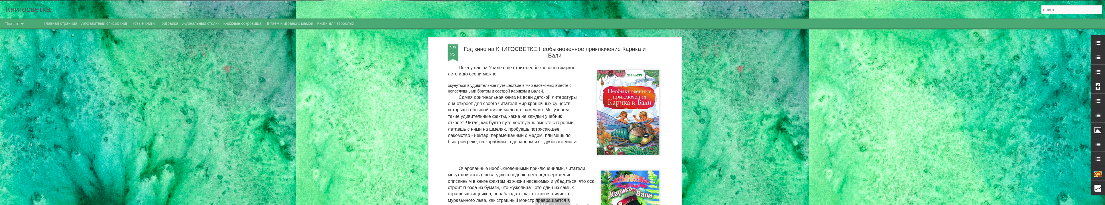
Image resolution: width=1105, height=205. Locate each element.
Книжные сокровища (242, 23)
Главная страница (61, 23)
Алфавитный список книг (105, 23)
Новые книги (143, 23)
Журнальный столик (201, 23)
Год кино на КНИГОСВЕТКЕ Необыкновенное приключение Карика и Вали (555, 52)
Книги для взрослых (335, 23)
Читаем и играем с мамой (289, 23)
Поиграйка (168, 23)
